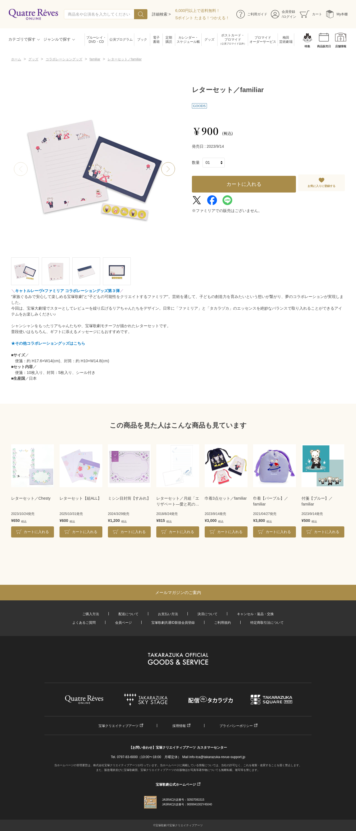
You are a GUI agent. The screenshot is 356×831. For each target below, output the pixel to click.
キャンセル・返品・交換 (255, 614)
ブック (142, 39)
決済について (207, 614)
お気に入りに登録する (321, 186)
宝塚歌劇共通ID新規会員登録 (173, 623)
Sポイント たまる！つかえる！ (202, 18)
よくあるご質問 (84, 623)
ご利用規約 (222, 623)
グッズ (209, 39)
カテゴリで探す (22, 39)
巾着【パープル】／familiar (270, 501)
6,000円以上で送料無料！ (197, 10)
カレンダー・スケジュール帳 (188, 40)
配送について (128, 614)
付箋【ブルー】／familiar (317, 501)
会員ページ (123, 623)
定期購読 (168, 40)
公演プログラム (121, 39)
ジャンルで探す (57, 39)
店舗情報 (340, 46)
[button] (168, 169)
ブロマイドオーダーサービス (262, 40)
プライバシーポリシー (236, 726)
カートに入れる (243, 184)
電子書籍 (156, 40)
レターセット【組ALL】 (81, 498)
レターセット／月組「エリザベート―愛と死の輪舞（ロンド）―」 (177, 501)
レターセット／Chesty (31, 498)
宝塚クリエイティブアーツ (118, 726)
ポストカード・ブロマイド (232, 39)
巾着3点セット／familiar (226, 498)
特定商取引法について (267, 623)
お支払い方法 (168, 614)
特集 (307, 46)
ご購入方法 (90, 614)
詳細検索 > (161, 14)
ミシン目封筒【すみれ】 (129, 498)
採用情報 (179, 726)
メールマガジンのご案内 (178, 592)
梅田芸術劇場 (286, 40)
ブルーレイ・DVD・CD (96, 40)
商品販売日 (324, 46)
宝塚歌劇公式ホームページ (176, 784)
